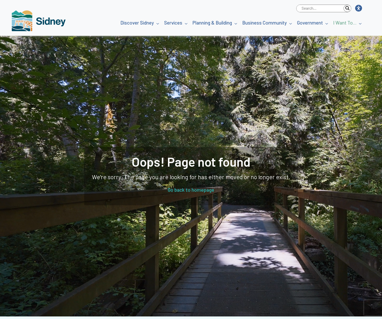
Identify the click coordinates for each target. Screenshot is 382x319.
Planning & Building (212, 23)
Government (310, 23)
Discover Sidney (137, 23)
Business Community (264, 23)
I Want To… (344, 23)
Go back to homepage (191, 190)
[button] (358, 8)
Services (173, 23)
